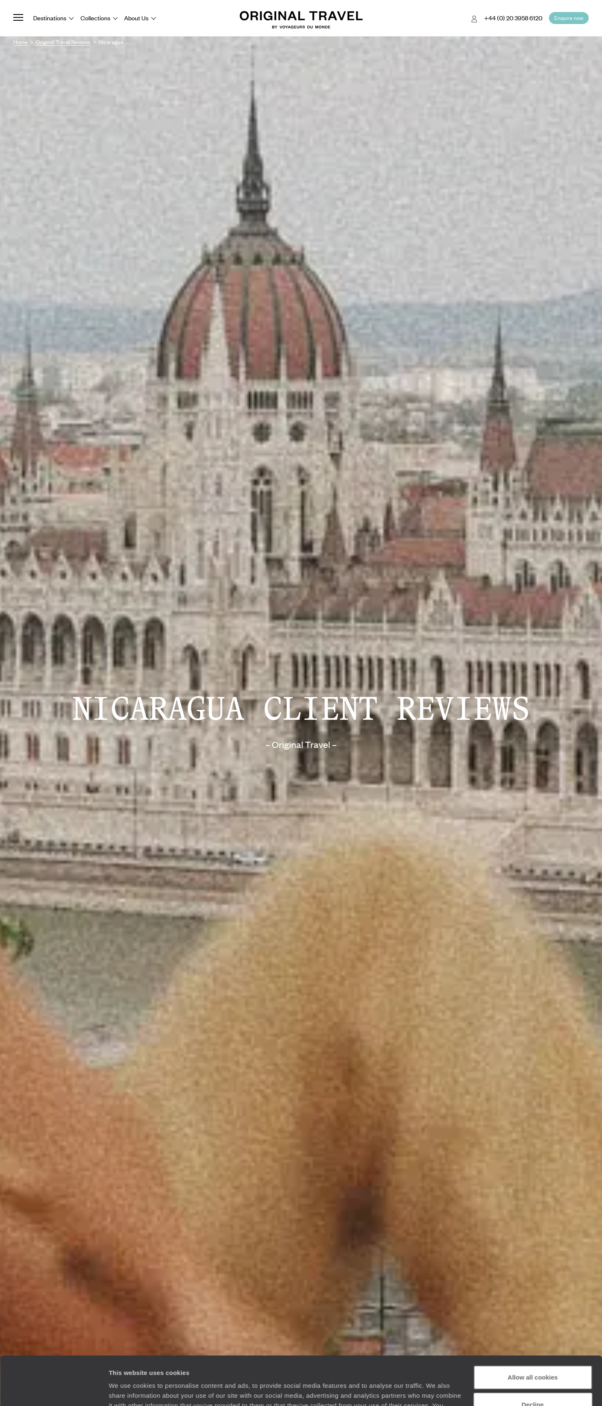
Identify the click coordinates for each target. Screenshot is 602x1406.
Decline (533, 1355)
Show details (128, 1389)
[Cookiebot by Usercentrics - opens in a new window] (53, 1390)
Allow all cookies (533, 1328)
